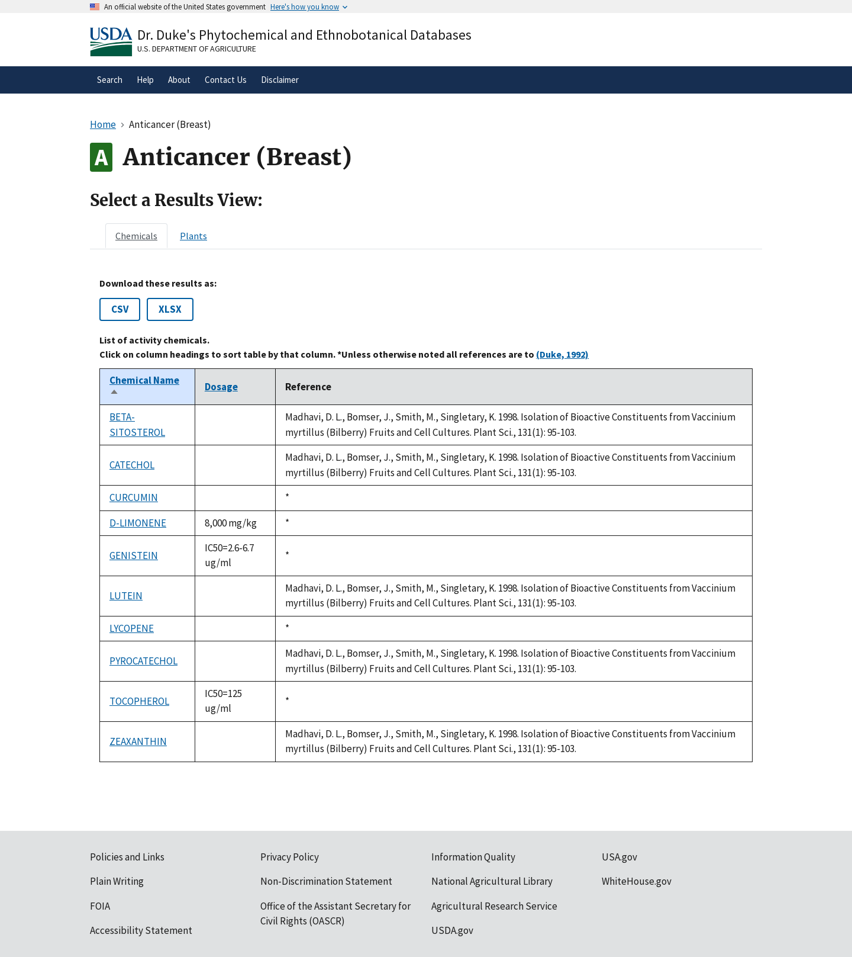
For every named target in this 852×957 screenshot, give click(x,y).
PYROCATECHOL (143, 660)
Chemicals (136, 236)
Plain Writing (117, 881)
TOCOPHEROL (139, 701)
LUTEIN (126, 595)
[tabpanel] (426, 520)
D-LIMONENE (137, 522)
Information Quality (473, 856)
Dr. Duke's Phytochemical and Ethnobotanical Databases (304, 34)
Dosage (221, 386)
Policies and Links (127, 856)
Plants (193, 236)
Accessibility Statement (141, 930)
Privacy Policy (289, 856)
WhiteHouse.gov (637, 881)
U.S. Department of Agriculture (196, 48)
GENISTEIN (133, 555)
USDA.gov (452, 930)
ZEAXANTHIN (138, 741)
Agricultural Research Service (494, 906)
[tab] (136, 235)
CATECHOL (131, 464)
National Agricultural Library (492, 881)
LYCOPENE (131, 628)
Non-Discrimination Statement (326, 881)
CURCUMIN (133, 497)
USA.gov (619, 856)
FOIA (100, 906)
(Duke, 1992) (562, 354)
